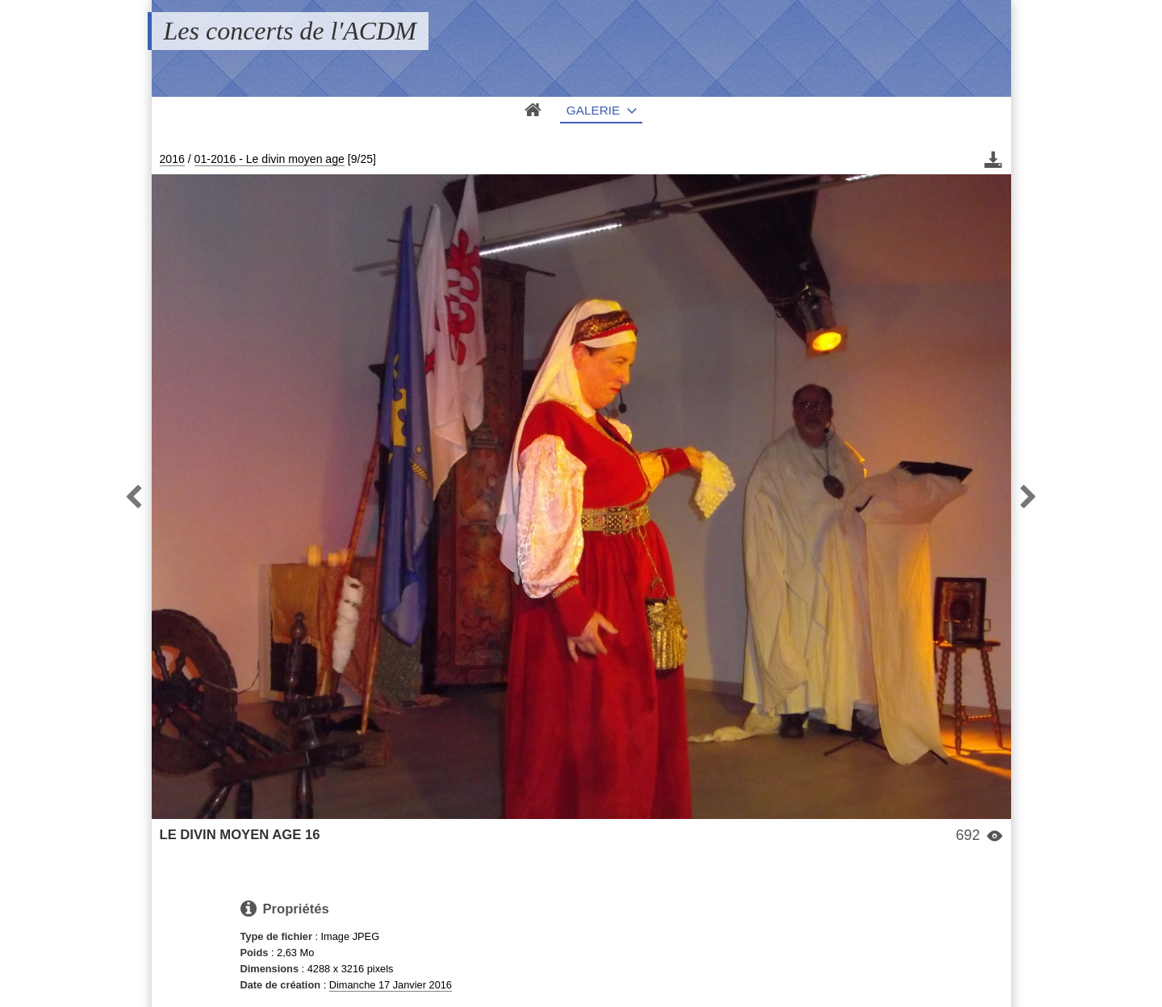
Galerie (593, 110)
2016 (172, 159)
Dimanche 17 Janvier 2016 (390, 985)
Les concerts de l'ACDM (290, 30)
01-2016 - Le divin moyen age (269, 159)
